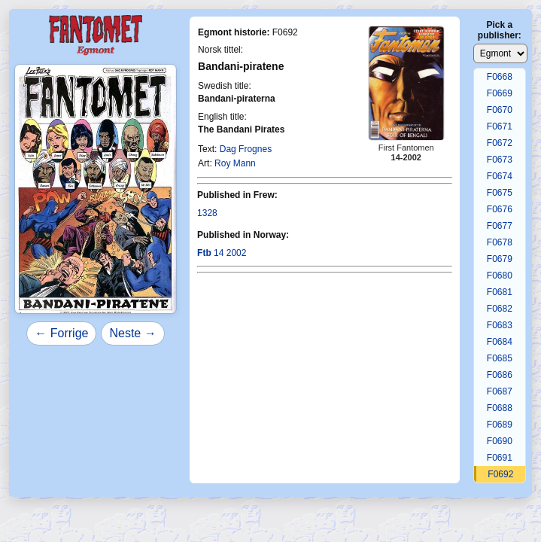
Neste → (132, 333)
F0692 (500, 474)
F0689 (499, 424)
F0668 (499, 77)
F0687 (499, 391)
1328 (207, 213)
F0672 (499, 143)
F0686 (499, 375)
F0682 (499, 308)
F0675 (499, 192)
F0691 (499, 457)
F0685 (499, 358)
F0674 (499, 176)
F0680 (499, 275)
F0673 (499, 159)
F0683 (499, 325)
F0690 (499, 441)
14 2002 (221, 253)
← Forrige (61, 333)
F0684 (499, 341)
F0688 (499, 408)
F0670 (499, 110)
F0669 (499, 93)
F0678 (499, 242)
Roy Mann (235, 163)
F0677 (499, 226)
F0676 (499, 209)
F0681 (499, 292)
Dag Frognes (246, 149)
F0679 (499, 259)
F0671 (499, 126)
